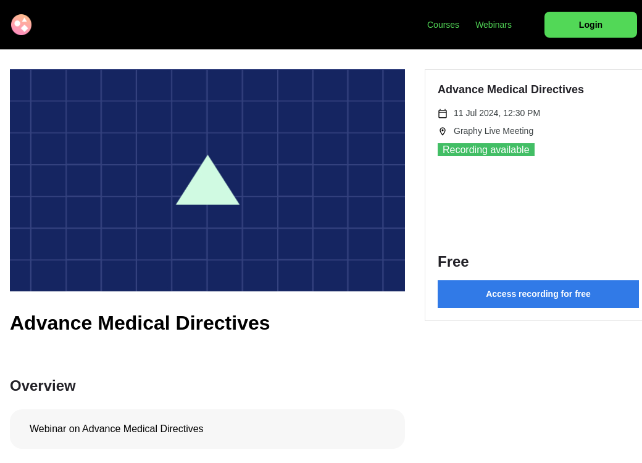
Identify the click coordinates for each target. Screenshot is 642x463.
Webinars (493, 25)
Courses (443, 25)
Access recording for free (538, 294)
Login (590, 25)
